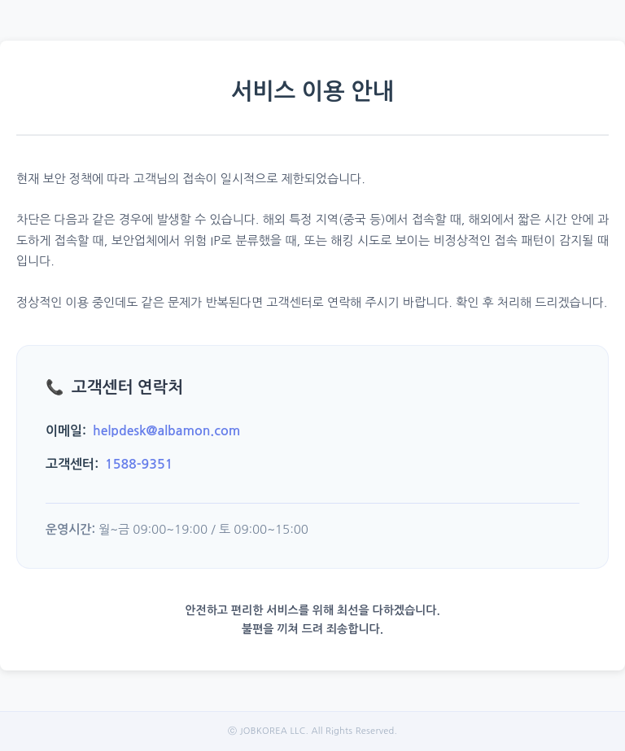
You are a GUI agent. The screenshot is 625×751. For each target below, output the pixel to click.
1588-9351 (139, 464)
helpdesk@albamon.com (166, 431)
